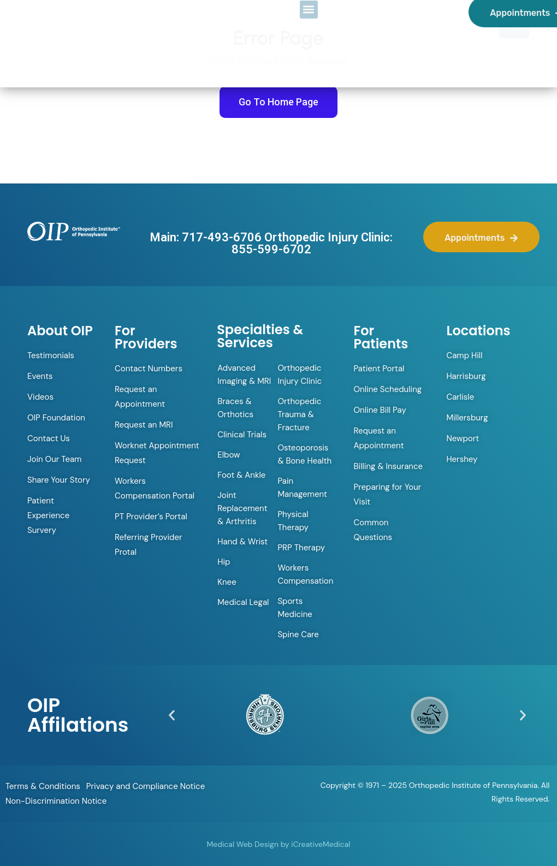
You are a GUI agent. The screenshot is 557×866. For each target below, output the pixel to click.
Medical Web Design (242, 844)
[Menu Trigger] (514, 23)
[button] (172, 715)
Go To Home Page (278, 102)
